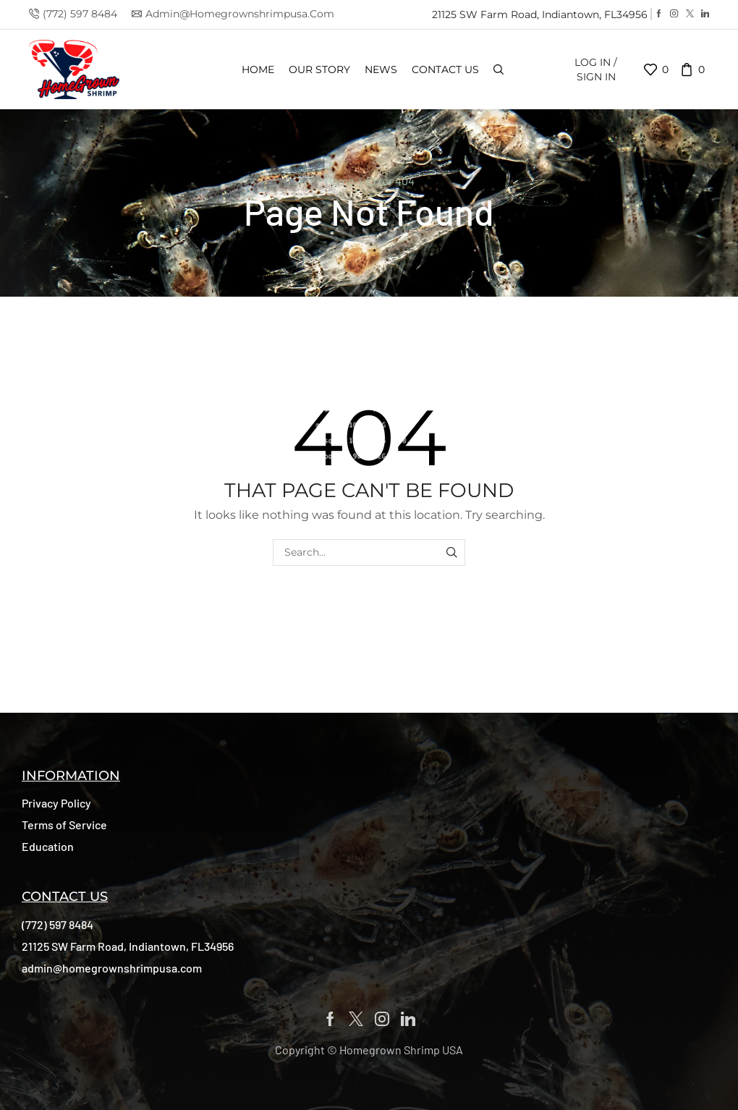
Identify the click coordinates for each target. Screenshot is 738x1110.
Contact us (445, 69)
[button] (56, 803)
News (381, 69)
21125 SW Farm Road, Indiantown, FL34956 (540, 14)
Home (258, 69)
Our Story (319, 69)
